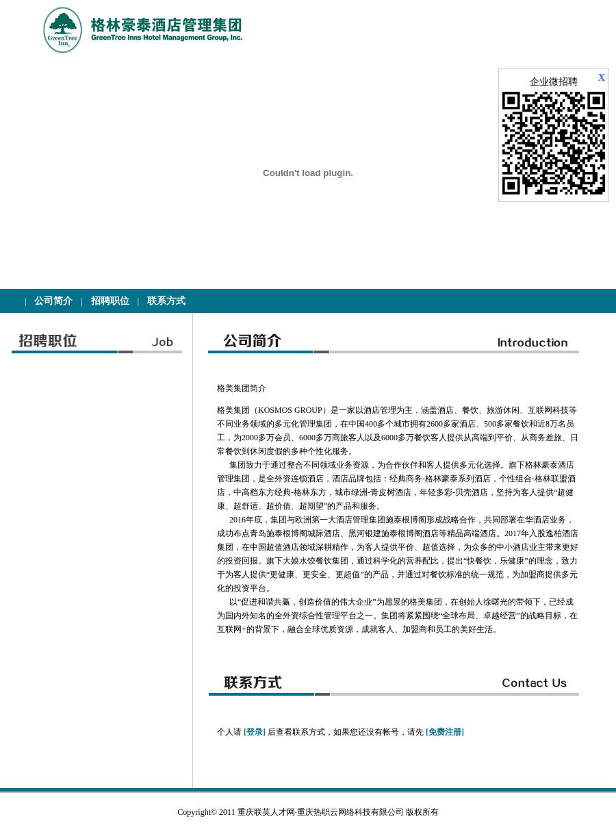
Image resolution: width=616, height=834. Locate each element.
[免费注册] (445, 732)
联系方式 (166, 301)
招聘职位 (110, 301)
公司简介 (53, 301)
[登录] (255, 732)
